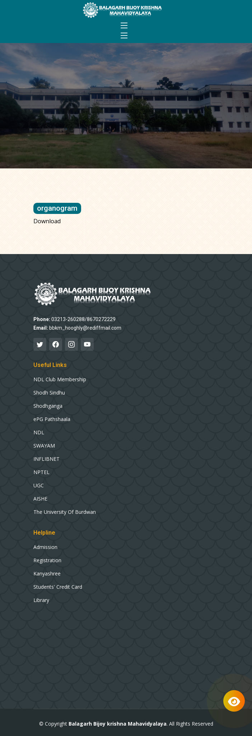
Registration (47, 560)
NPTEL (41, 472)
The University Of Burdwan (64, 512)
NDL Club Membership (59, 379)
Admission (45, 547)
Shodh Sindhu (49, 392)
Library (41, 600)
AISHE (40, 498)
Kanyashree (47, 573)
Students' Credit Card (57, 586)
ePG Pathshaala (51, 419)
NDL (38, 432)
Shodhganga (47, 405)
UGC (38, 485)
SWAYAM (44, 445)
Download (47, 221)
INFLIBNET (46, 459)
